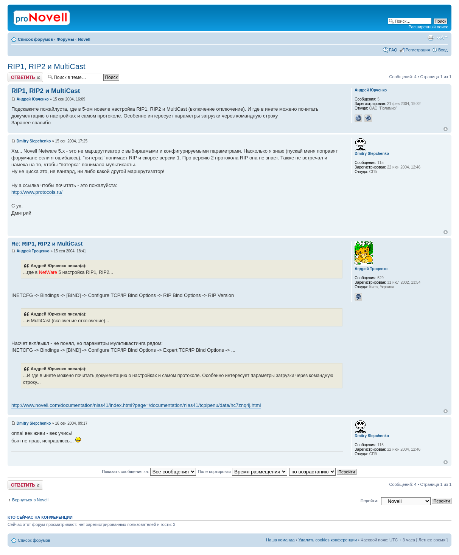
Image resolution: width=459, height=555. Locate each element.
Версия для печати (430, 37)
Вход (443, 50)
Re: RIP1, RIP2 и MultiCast (46, 243)
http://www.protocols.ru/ (36, 192)
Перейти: (369, 500)
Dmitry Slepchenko (34, 141)
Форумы (65, 39)
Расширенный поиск (428, 27)
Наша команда (280, 540)
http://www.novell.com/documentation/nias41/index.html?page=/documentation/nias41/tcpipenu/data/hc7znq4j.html (136, 405)
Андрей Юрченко (33, 99)
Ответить (25, 77)
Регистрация (418, 50)
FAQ (393, 50)
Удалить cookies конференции (328, 540)
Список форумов (35, 39)
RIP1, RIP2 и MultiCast (47, 66)
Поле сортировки (242, 471)
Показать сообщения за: (149, 471)
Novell (84, 39)
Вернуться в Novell (30, 500)
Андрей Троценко (33, 251)
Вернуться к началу (445, 129)
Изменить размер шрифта (442, 37)
